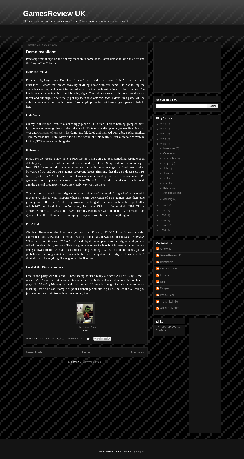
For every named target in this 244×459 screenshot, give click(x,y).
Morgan (164, 288)
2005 (163, 220)
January (168, 199)
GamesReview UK (54, 14)
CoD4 (60, 202)
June (166, 173)
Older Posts (137, 352)
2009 (163, 144)
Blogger (140, 451)
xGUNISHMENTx (170, 308)
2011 (163, 134)
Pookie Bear (167, 295)
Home (86, 352)
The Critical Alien (87, 327)
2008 (163, 205)
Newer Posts (34, 352)
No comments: (75, 338)
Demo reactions (41, 52)
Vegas (57, 210)
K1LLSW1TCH (168, 268)
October (168, 153)
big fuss (58, 193)
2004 (163, 225)
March (167, 183)
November (169, 148)
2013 (163, 124)
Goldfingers (166, 262)
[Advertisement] (66, 29)
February (168, 188)
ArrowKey (165, 248)
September (169, 158)
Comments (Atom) (92, 361)
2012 (163, 129)
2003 (163, 230)
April (166, 178)
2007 (163, 210)
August (167, 163)
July (166, 168)
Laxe (162, 281)
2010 (163, 139)
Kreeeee (165, 275)
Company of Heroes (50, 132)
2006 (163, 215)
